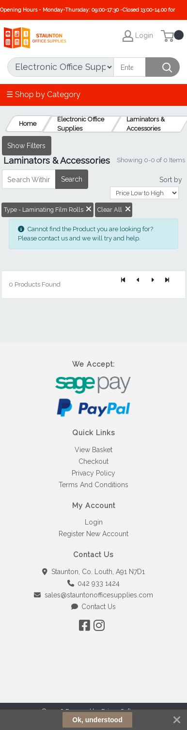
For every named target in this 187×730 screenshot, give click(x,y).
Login (94, 522)
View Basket (93, 450)
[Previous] (138, 280)
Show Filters (26, 146)
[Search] (129, 67)
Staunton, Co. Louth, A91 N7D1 (93, 572)
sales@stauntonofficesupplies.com (93, 595)
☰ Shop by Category (43, 94)
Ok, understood (97, 720)
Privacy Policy (93, 473)
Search (71, 179)
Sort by (170, 180)
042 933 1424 (93, 583)
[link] (93, 685)
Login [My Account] (138, 36)
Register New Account (93, 534)
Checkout (93, 461)
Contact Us (93, 607)
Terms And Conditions (93, 485)
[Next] (152, 280)
